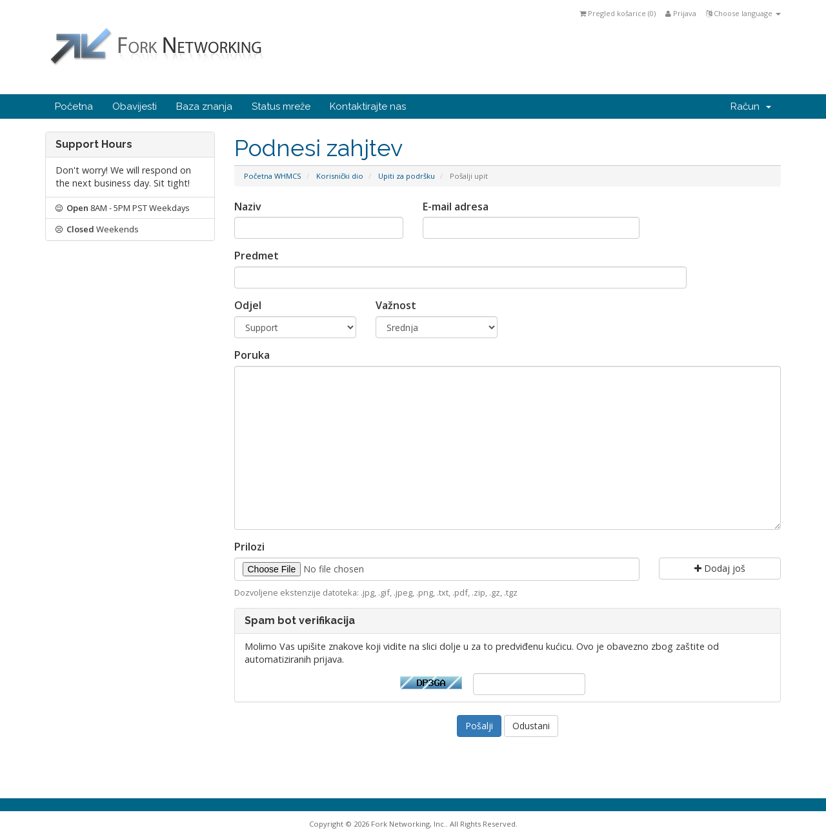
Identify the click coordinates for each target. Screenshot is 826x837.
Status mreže (281, 106)
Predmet (256, 255)
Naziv (247, 206)
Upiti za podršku (406, 176)
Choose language (743, 13)
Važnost (396, 305)
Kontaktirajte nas (368, 106)
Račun (750, 106)
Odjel (247, 305)
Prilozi (249, 547)
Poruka (252, 355)
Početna (74, 106)
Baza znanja (204, 106)
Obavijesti (134, 106)
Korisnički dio (339, 176)
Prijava (680, 13)
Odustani (531, 726)
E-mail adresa (456, 206)
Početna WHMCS (272, 176)
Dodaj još (719, 568)
